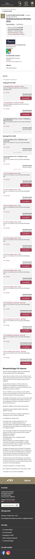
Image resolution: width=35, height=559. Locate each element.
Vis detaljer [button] (6, 92)
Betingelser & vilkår (8, 535)
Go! (2, 9)
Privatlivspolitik (7, 532)
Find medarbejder (7, 529)
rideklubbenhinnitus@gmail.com (14, 61)
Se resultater (26, 98)
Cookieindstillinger (7, 541)
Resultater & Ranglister (10, 9)
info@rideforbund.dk (10, 501)
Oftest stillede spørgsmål (9, 538)
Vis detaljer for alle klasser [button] (10, 79)
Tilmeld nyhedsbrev (10, 505)
